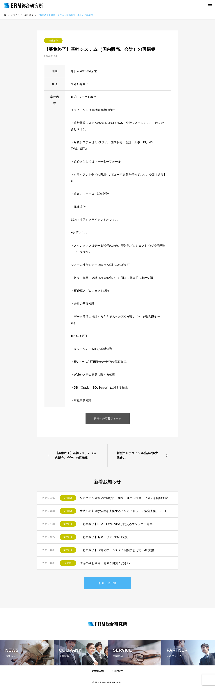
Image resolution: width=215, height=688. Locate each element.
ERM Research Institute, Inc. (109, 682)
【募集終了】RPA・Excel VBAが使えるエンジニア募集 (116, 524)
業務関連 (67, 498)
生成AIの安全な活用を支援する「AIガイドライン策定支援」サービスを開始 (126, 511)
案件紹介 (53, 40)
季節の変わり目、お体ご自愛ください (105, 563)
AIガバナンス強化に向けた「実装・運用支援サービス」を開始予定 (124, 498)
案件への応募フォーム (107, 418)
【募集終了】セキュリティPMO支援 (104, 537)
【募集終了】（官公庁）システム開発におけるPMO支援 (117, 550)
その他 (68, 563)
